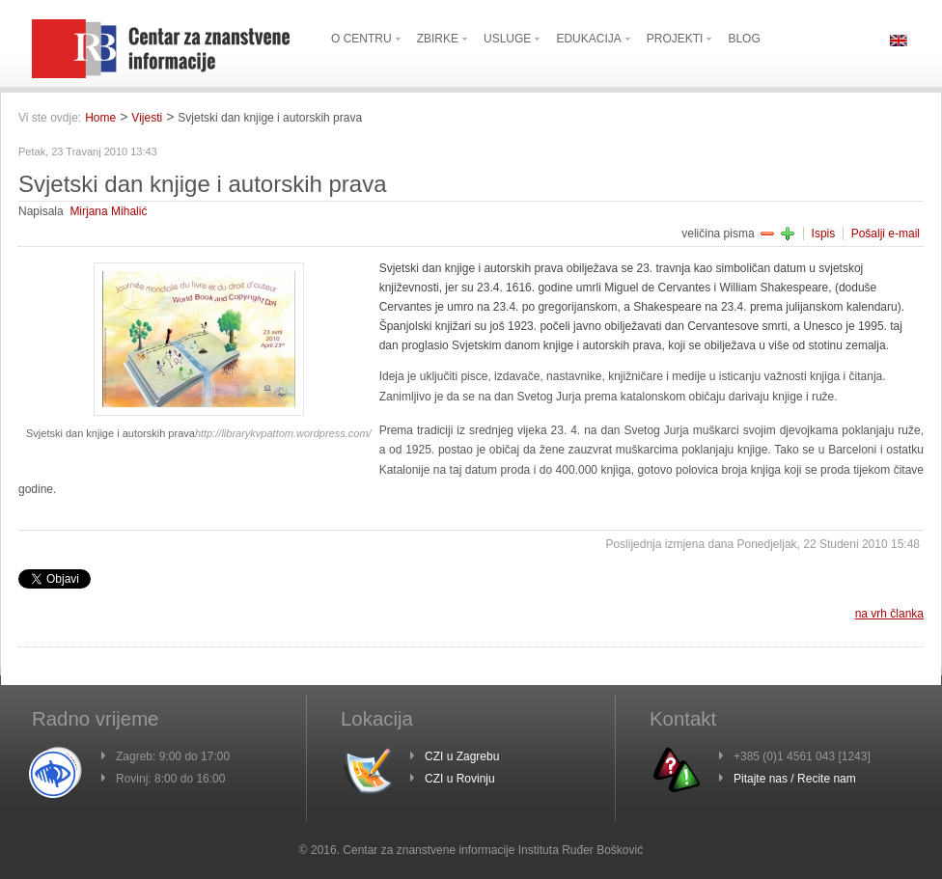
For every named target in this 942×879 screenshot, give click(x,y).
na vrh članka (889, 613)
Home (100, 117)
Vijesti (146, 117)
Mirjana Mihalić (108, 211)
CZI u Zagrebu (462, 756)
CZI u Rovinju (460, 778)
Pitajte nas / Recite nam (795, 778)
